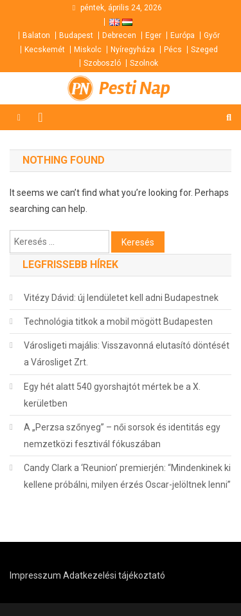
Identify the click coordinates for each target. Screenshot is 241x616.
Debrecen (119, 35)
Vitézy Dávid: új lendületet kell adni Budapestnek (121, 298)
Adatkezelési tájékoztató (114, 575)
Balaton (36, 35)
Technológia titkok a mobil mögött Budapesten (118, 321)
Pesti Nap (134, 88)
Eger (153, 35)
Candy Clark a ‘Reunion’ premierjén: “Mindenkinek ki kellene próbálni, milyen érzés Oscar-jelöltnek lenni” (127, 476)
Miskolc (88, 49)
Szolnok (144, 63)
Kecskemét (44, 49)
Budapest (76, 35)
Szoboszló (102, 63)
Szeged (204, 49)
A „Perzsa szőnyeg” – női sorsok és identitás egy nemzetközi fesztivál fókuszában (122, 435)
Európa (182, 35)
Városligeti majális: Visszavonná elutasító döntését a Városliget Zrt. (126, 353)
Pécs (173, 49)
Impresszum (35, 575)
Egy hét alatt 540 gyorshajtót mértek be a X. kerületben (112, 395)
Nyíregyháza (133, 49)
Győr (212, 35)
